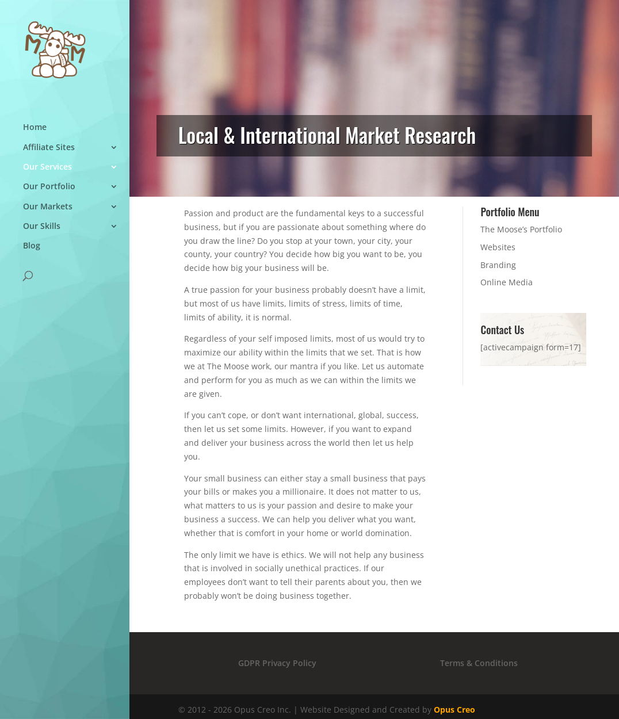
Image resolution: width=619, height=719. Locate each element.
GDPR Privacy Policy (277, 662)
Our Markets (47, 219)
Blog (31, 259)
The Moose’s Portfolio (521, 229)
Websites (497, 247)
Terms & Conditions (479, 662)
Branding (498, 264)
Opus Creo (454, 709)
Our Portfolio (49, 200)
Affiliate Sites (49, 160)
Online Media (506, 282)
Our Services (47, 180)
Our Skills (41, 239)
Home (35, 140)
